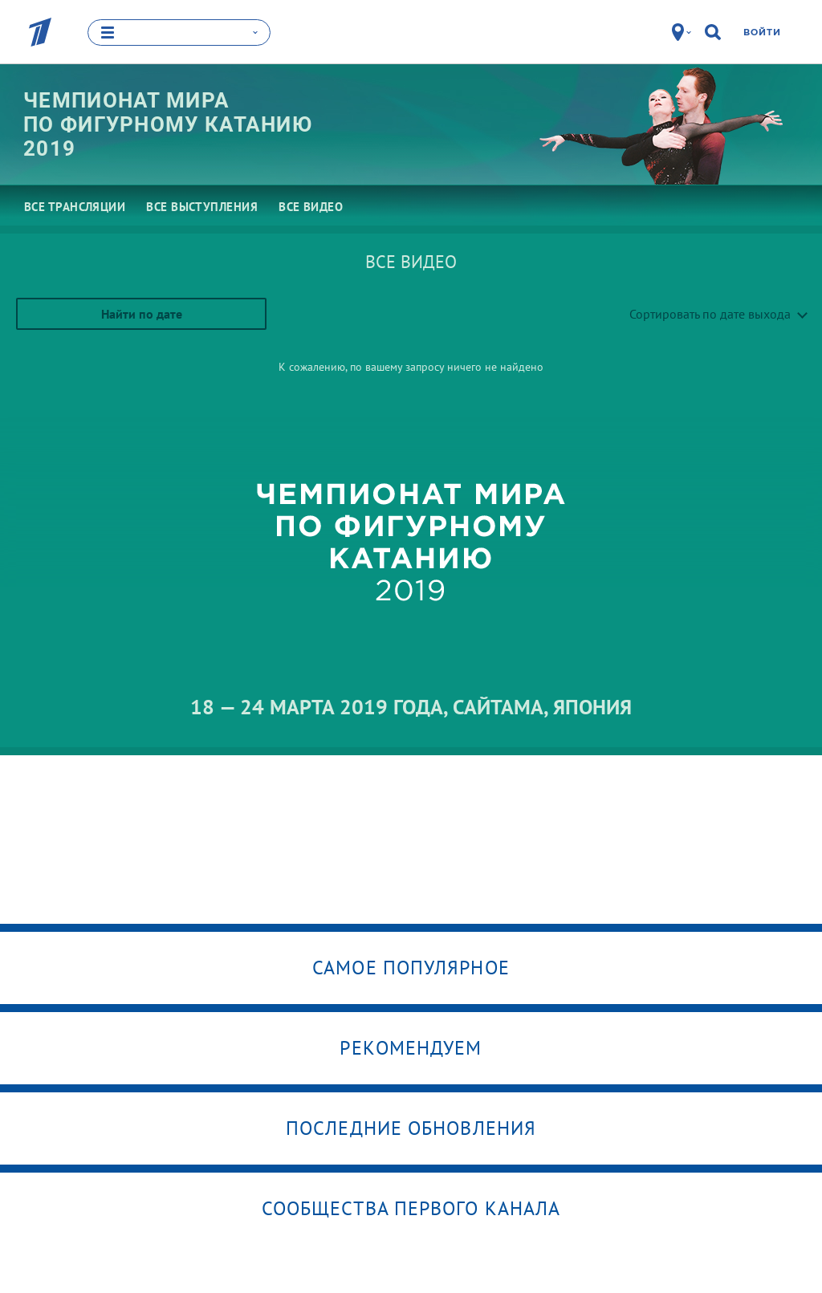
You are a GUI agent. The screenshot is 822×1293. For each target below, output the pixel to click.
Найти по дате (141, 313)
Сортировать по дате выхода (710, 313)
